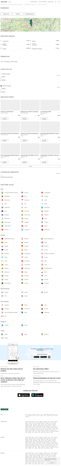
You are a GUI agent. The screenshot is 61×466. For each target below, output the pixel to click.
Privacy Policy (47, 460)
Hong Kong (55, 421)
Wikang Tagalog (29, 415)
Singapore (27, 424)
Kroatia (32, 443)
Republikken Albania (28, 441)
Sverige (57, 429)
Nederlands (27, 416)
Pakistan (46, 423)
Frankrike (43, 442)
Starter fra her (6, 14)
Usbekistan (49, 424)
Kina (49, 421)
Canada (46, 430)
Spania (37, 442)
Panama (52, 430)
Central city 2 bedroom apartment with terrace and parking (35, 133)
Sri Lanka (54, 422)
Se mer (58, 75)
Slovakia (30, 430)
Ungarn (29, 443)
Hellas (26, 443)
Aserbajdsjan (41, 421)
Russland (42, 430)
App (55, 1)
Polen (44, 429)
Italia (42, 443)
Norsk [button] (59, 1)
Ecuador (47, 431)
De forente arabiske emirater (29, 421)
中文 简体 (36, 414)
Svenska (56, 415)
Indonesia (26, 422)
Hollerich (5, 8)
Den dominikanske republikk (54, 431)
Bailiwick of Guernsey (54, 442)
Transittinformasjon (33, 1)
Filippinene (43, 423)
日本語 (26, 414)
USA (55, 430)
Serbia (54, 429)
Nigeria (51, 432)
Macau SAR (35, 423)
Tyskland (26, 442)
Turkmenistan (35, 424)
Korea (44, 422)
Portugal (47, 429)
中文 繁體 (32, 414)
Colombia (39, 431)
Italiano (45, 415)
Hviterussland (34, 430)
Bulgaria (48, 441)
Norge (41, 429)
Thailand (30, 424)
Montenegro (27, 429)
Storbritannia (48, 442)
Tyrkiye (39, 424)
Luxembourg (49, 443)
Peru (33, 432)
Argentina (29, 431)
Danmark (30, 442)
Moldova (56, 443)
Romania (50, 429)
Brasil (26, 432)
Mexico (49, 430)
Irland (35, 443)
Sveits (51, 441)
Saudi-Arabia (54, 423)
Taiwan (42, 424)
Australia (35, 432)
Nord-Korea (54, 424)
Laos (51, 422)
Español (41, 415)
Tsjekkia (54, 441)
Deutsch (38, 415)
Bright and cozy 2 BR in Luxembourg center (31, 111)
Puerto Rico (43, 431)
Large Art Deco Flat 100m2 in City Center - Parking (33, 155)
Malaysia (38, 423)
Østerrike (34, 441)
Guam (39, 432)
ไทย (42, 414)
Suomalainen (49, 415)
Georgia (51, 421)
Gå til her (18, 14)
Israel (30, 422)
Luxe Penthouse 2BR (45, 111)
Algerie (42, 432)
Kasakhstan (48, 422)
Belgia (45, 441)
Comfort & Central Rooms (7, 111)
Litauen (45, 443)
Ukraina (39, 430)
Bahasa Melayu (46, 414)
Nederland (37, 429)
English (29, 414)
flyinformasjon (50, 1)
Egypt (45, 432)
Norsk (53, 415)
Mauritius (48, 432)
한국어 (40, 414)
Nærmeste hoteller (29, 14)
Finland (40, 442)
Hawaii (26, 431)
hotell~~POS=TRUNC (43, 1)
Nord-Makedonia (32, 429)
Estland (34, 442)
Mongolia (30, 423)
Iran (35, 422)
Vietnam (45, 424)
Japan (37, 422)
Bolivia (33, 431)
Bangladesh (45, 421)
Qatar (50, 423)
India (32, 422)
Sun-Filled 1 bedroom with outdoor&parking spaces (13, 133)
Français (34, 415)
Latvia (53, 443)
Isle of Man (39, 443)
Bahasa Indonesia (52, 414)
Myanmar (26, 423)
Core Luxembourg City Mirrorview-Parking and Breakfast (15, 155)
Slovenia (26, 430)
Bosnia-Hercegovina (39, 441)
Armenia (36, 421)
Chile (36, 431)
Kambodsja (41, 422)
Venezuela (29, 432)
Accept (52, 462)
